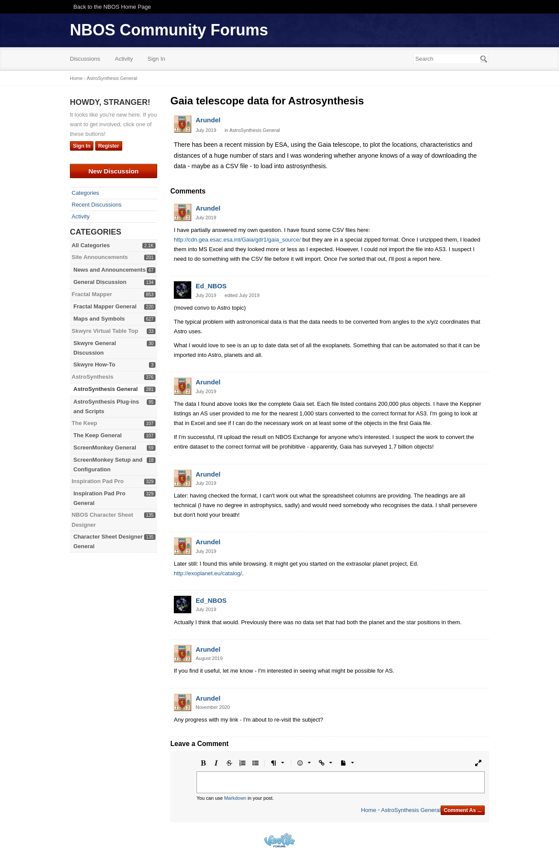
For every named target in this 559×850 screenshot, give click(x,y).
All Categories (91, 245)
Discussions (85, 58)
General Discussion (99, 282)
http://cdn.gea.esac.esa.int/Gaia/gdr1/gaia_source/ (237, 239)
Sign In (156, 58)
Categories (85, 193)
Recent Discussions (96, 204)
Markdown (235, 798)
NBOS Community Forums (169, 30)
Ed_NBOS (211, 286)
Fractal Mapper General (105, 306)
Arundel (208, 120)
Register (108, 146)
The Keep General (97, 435)
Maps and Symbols (99, 318)
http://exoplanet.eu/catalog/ (208, 573)
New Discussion (113, 171)
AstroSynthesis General (105, 389)
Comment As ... (463, 810)
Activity (124, 58)
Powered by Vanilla (279, 840)
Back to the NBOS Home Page (112, 6)
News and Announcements (109, 269)
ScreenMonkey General (104, 447)
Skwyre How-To (94, 364)
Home (368, 810)
